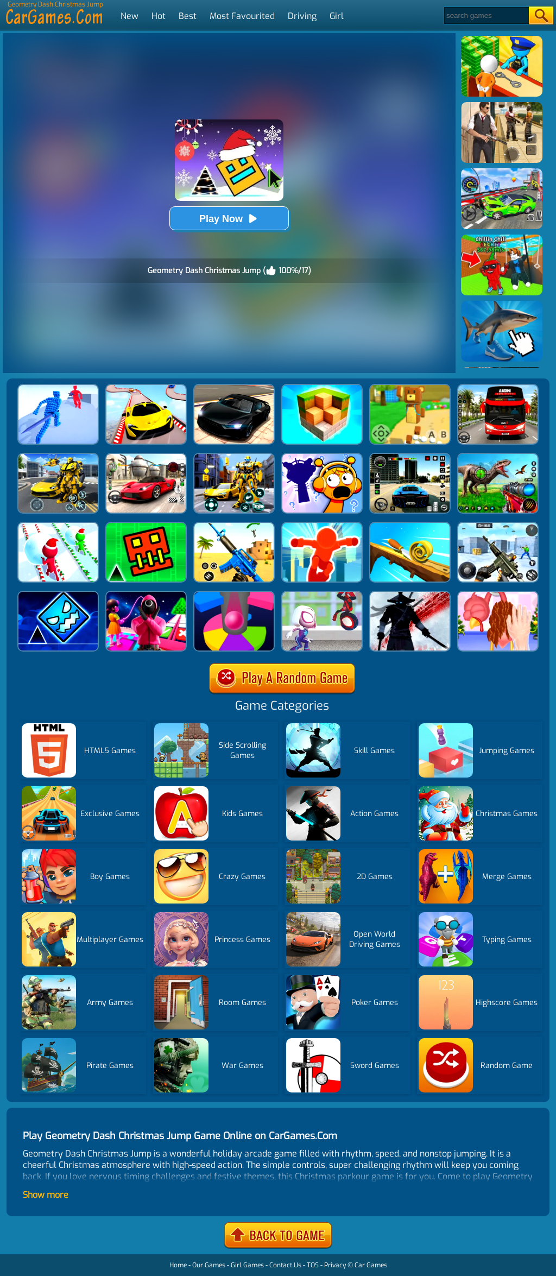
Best (188, 16)
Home (178, 1265)
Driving (302, 16)
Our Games (208, 1265)
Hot (158, 16)
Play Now (229, 218)
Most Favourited (242, 16)
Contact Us (285, 1265)
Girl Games (247, 1265)
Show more (45, 1195)
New (129, 16)
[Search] (486, 15)
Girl (337, 16)
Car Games (371, 1265)
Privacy (335, 1265)
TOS (313, 1265)
